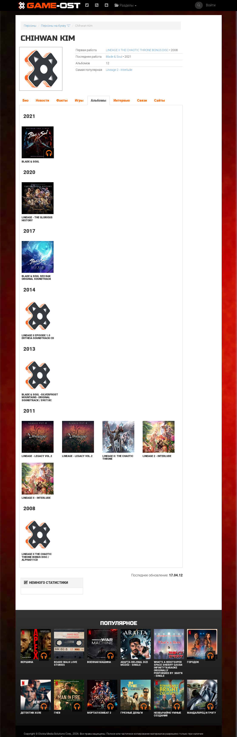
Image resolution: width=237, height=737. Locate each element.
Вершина (27, 650)
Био (25, 100)
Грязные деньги (132, 701)
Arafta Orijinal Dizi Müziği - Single (134, 652)
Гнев (57, 701)
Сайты (27, 109)
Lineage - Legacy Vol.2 (32, 471)
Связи (141, 100)
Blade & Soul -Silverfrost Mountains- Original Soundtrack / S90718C (36, 410)
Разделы (127, 5)
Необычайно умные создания (167, 702)
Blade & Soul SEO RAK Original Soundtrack (35, 286)
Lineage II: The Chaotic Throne (97, 471)
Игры (78, 100)
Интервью (121, 100)
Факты (61, 100)
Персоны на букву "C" (55, 25)
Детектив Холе (31, 701)
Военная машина (99, 650)
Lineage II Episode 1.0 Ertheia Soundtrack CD (35, 346)
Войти (211, 5)
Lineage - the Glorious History (33, 227)
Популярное (118, 612)
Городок (193, 650)
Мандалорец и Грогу (201, 701)
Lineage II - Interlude (35, 511)
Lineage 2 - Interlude (105, 78)
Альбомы (98, 100)
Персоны (30, 25)
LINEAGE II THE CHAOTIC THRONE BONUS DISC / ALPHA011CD (36, 571)
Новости (42, 100)
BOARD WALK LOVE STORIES (65, 652)
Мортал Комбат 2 (99, 701)
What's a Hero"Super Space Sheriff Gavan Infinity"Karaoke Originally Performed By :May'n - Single (168, 657)
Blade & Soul (100, 61)
